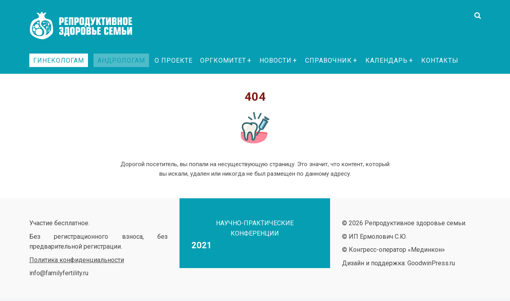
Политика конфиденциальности (76, 260)
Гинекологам (58, 60)
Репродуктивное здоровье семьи (88, 26)
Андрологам (121, 60)
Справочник (328, 60)
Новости (276, 60)
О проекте (174, 60)
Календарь (386, 60)
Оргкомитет (223, 60)
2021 (201, 245)
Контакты (439, 60)
